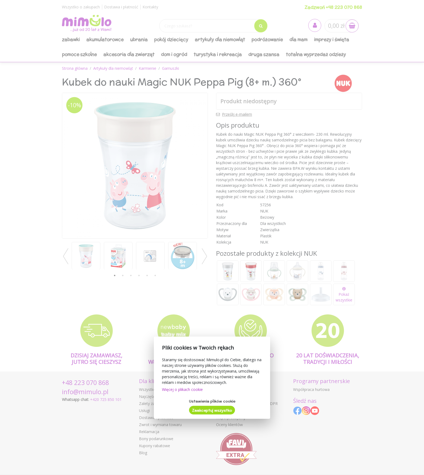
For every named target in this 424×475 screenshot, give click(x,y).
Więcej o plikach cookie (182, 389)
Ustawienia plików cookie (212, 401)
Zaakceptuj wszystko (212, 410)
